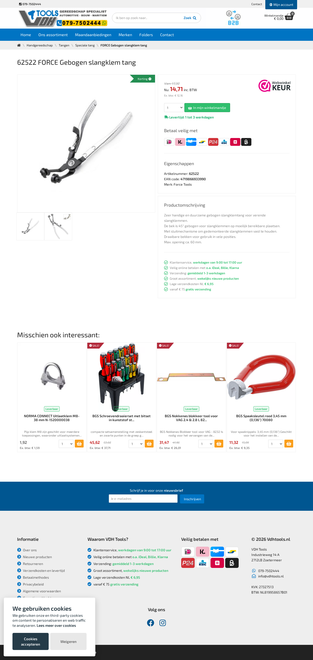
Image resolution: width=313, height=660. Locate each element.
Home (26, 34)
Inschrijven (192, 499)
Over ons (27, 550)
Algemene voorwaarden (39, 591)
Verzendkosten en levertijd (41, 570)
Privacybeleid (30, 584)
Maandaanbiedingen (93, 34)
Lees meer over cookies (56, 625)
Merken (125, 34)
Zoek (190, 18)
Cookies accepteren (30, 641)
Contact (256, 4)
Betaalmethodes (33, 577)
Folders (146, 34)
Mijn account (281, 4)
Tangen (64, 45)
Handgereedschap (40, 45)
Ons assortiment (53, 34)
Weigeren (68, 641)
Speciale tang (85, 45)
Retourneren (30, 564)
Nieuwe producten (34, 557)
